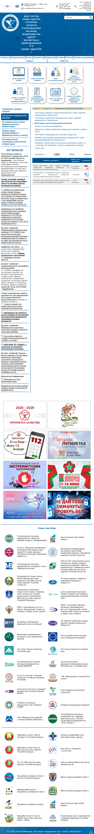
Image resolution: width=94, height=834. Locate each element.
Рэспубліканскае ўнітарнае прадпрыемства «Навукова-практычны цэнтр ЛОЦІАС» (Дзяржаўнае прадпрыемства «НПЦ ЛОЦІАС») (73, 713)
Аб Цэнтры (5, 52)
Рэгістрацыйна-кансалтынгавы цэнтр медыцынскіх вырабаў (73, 631)
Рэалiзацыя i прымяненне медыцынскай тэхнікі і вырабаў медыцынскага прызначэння (58, 114)
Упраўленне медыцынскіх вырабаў (14, 111)
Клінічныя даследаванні (83, 52)
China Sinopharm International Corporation (72, 686)
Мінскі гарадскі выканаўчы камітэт (75, 772)
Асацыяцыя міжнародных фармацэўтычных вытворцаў (29, 618)
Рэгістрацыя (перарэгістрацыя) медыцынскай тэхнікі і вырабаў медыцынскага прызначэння (61, 108)
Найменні (87, 149)
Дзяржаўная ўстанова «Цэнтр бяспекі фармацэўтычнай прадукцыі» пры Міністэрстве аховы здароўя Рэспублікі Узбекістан (29, 575)
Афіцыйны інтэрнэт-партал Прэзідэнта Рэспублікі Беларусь (30, 731)
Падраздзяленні (18, 52)
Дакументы (38, 52)
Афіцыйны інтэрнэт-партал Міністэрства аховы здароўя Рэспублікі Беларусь (29, 744)
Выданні (29, 56)
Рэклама (60, 52)
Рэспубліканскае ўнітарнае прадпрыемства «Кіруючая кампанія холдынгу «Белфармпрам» (32, 533)
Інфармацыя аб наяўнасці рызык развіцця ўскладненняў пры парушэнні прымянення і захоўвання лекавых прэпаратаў (14, 311)
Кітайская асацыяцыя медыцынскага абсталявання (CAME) (29, 699)
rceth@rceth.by (34, 8)
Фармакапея (50, 52)
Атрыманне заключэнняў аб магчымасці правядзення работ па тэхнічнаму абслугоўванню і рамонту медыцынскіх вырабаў (61, 139)
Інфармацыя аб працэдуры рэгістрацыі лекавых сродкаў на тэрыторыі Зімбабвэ (14, 324)
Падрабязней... (8, 284)
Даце (57, 149)
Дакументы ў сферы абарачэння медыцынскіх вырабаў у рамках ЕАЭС (61, 125)
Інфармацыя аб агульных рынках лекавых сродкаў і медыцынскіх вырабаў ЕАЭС (14, 382)
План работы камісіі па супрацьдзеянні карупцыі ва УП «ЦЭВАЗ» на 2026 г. (14, 333)
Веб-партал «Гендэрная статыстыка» (71, 744)
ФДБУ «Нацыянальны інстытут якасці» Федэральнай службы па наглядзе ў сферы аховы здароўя (31, 604)
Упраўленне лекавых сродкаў (12, 105)
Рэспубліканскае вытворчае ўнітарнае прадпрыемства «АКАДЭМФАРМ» (28, 658)
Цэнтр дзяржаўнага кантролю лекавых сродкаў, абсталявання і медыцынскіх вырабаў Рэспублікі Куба (74, 589)
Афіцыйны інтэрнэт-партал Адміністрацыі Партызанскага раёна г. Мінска (29, 813)
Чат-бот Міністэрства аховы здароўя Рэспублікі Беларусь (29, 758)
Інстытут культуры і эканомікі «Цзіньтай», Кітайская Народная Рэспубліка (30, 672)
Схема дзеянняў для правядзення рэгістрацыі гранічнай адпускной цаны (12, 301)
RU (3, 6)
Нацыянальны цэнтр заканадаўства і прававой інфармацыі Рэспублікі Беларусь (75, 813)
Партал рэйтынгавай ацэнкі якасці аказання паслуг (75, 758)
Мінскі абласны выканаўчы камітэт (75, 785)
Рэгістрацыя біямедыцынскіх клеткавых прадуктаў (56, 129)
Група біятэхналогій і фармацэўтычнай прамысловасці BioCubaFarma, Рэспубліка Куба (74, 658)
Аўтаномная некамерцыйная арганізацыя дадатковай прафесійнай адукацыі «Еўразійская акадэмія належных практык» (76, 546)
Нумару (71, 149)
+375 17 (85, 3)
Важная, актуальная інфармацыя (48, 121)
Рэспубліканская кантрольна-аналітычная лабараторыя (14, 136)
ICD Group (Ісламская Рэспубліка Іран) (74, 645)
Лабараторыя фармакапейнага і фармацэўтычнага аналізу (15, 127)
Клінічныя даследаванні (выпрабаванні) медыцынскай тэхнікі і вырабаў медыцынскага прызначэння (60, 133)
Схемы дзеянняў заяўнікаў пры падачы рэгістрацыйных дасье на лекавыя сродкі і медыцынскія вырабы (14, 177)
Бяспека (68, 52)
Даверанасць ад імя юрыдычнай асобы (10, 375)
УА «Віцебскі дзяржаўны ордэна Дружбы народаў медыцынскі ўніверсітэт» (74, 618)
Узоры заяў (39, 143)
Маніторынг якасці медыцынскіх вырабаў (53, 118)
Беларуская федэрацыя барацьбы (75, 699)
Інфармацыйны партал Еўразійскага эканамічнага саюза (30, 785)
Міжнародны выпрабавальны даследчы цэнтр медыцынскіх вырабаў (29, 631)
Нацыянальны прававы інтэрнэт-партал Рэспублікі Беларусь (30, 772)
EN (11, 6)
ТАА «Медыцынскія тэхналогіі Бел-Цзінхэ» (75, 672)
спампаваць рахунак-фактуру (11, 253)
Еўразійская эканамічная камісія (30, 799)
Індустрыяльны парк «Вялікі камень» (72, 533)
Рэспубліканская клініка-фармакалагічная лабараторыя (14, 119)
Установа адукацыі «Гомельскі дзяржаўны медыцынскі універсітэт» (73, 575)
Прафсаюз (64, 56)
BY (7, 6)
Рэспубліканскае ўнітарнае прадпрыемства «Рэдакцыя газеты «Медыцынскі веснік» (32, 561)
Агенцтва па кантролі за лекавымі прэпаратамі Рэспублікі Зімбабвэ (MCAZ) (31, 686)
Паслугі (29, 52)
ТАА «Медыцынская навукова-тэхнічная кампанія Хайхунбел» (30, 713)
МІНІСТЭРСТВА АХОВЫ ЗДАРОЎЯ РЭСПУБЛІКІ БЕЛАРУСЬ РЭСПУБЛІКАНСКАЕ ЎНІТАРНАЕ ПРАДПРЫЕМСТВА (31, 32)
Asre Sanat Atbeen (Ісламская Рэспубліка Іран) (29, 645)
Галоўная (36, 103)
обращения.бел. (8, 170)
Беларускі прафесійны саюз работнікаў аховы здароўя (72, 731)
